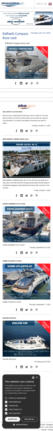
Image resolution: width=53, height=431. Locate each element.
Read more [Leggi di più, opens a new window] (23, 393)
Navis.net (40, 427)
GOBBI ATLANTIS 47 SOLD (12, 261)
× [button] (37, 378)
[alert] (21, 401)
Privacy (50, 430)
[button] (21, 424)
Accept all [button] (12, 419)
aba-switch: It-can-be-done (12, 112)
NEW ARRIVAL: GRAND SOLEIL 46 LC (16, 139)
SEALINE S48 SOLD (9, 318)
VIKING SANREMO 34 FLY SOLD (14, 204)
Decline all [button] (30, 419)
